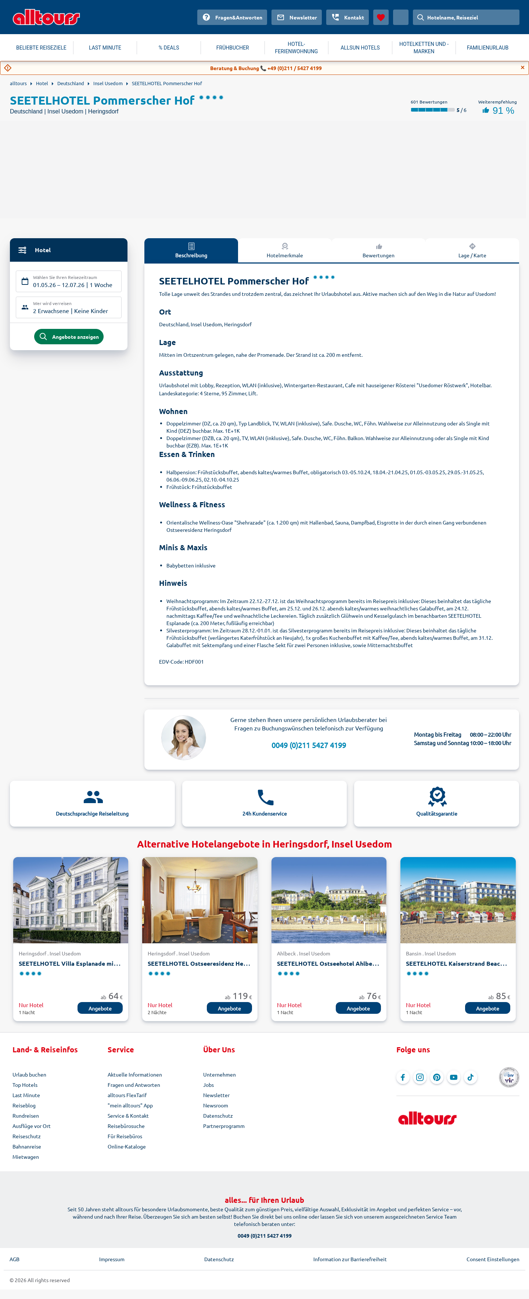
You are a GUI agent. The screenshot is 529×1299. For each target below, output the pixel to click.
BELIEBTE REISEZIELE (41, 48)
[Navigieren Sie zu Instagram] (420, 1077)
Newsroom (215, 1105)
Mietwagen (25, 1156)
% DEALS (169, 48)
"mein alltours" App (130, 1105)
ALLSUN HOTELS (360, 48)
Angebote (100, 1008)
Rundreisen (25, 1115)
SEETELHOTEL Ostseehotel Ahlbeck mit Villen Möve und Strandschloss (377, 963)
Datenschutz (218, 1115)
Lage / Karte (472, 250)
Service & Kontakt (128, 1115)
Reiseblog (24, 1105)
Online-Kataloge (127, 1146)
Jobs (208, 1084)
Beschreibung (191, 250)
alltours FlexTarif (127, 1095)
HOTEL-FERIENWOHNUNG (296, 47)
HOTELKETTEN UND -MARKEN (424, 47)
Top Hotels (24, 1084)
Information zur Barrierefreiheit (350, 1259)
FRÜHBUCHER (232, 48)
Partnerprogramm (224, 1125)
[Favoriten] (381, 17)
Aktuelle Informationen (135, 1074)
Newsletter (216, 1095)
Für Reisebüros (125, 1136)
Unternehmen (219, 1074)
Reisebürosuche (126, 1125)
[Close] (522, 67)
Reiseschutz (26, 1136)
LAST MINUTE (105, 48)
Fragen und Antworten (134, 1084)
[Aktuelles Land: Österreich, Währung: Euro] (401, 17)
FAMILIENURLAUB (487, 48)
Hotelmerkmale (285, 250)
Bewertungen (379, 250)
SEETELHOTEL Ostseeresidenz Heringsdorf (209, 963)
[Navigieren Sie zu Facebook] (403, 1077)
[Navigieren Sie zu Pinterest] (436, 1077)
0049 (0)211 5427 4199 (308, 745)
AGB (14, 1259)
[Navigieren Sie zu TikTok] (470, 1077)
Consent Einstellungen (493, 1259)
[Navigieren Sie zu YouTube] (453, 1077)
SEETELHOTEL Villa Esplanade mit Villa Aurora (85, 963)
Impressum (112, 1259)
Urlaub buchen (29, 1074)
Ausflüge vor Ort (31, 1125)
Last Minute (26, 1095)
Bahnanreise (26, 1146)
